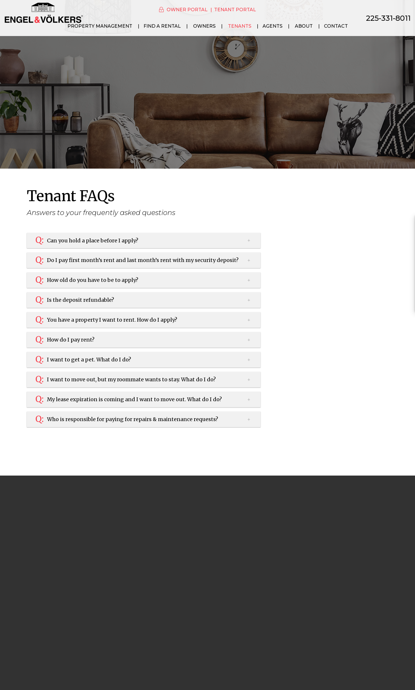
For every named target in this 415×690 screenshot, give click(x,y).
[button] (405, 223)
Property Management (99, 26)
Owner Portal (187, 9)
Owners (204, 26)
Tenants (239, 26)
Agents (272, 26)
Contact (336, 26)
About (304, 26)
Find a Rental (162, 26)
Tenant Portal (235, 9)
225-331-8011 (388, 18)
